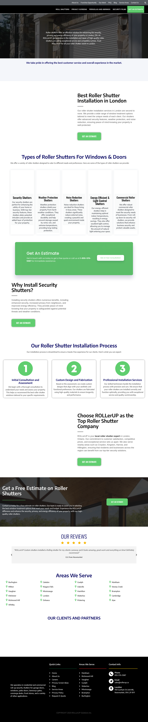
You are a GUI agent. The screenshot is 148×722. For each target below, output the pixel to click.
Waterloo (81, 596)
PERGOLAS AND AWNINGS (99, 9)
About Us (75, 3)
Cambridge (116, 596)
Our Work (102, 3)
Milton (11, 587)
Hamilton (81, 591)
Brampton (116, 591)
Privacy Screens (79, 9)
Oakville (80, 587)
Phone (117, 672)
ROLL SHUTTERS (62, 9)
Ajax (113, 600)
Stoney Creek (117, 587)
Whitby (11, 605)
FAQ (109, 3)
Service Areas (124, 3)
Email (117, 680)
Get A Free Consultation (110, 258)
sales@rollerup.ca (122, 682)
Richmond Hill (14, 600)
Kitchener (12, 596)
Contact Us (135, 3)
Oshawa (46, 600)
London (46, 596)
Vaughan (12, 591)
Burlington (12, 582)
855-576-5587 (120, 675)
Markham (116, 582)
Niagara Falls (48, 587)
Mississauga (48, 591)
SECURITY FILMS (119, 9)
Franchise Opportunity (89, 3)
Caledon (46, 582)
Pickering (81, 600)
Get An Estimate (135, 9)
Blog (115, 3)
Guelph (80, 582)
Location (118, 687)
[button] (145, 2)
